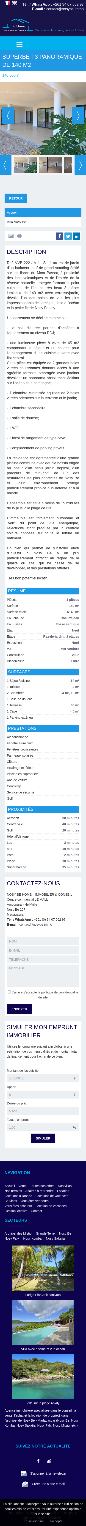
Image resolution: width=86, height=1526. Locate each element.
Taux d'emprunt (18, 1120)
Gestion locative (16, 1211)
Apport (11, 1087)
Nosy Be (65, 1233)
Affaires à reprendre (39, 1191)
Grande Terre (45, 1233)
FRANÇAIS (7, 3)
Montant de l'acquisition (23, 1070)
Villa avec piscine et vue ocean (43, 1349)
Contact (36, 1211)
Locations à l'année (18, 1196)
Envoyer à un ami (11, 236)
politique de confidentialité (59, 992)
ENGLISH (14, 3)
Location (63, 1191)
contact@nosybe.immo (35, 924)
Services (11, 1201)
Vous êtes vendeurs (34, 1201)
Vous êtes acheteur (18, 1206)
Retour (16, 198)
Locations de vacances (52, 1196)
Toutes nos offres (42, 1186)
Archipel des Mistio (18, 1233)
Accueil (12, 212)
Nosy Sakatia (55, 1238)
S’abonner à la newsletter (48, 1473)
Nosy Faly (12, 1238)
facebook (38, 1461)
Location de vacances (51, 1206)
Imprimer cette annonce (19, 236)
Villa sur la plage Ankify (43, 1403)
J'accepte (56, 1521)
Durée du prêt (17, 1103)
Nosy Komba (32, 1238)
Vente (22, 1186)
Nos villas (65, 1186)
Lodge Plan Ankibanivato (43, 1295)
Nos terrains (13, 1191)
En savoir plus (33, 1521)
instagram (48, 1461)
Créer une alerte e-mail (48, 1484)
